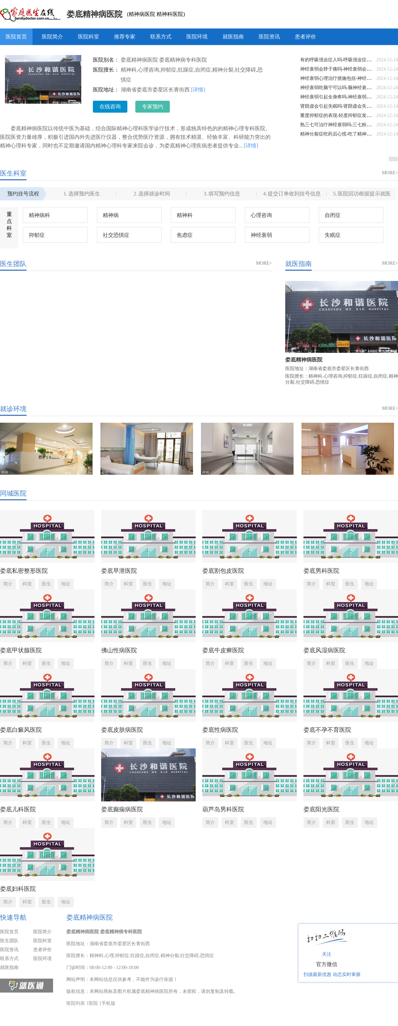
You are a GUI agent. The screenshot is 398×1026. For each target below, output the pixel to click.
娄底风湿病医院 (324, 650)
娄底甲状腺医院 (21, 650)
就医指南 (233, 36)
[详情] (198, 89)
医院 (93, 1003)
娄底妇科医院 (18, 889)
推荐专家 (124, 36)
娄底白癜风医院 (21, 730)
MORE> (390, 172)
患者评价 (305, 36)
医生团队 (9, 940)
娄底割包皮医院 (223, 570)
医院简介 (52, 36)
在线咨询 (110, 106)
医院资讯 (269, 36)
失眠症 (333, 235)
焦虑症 (185, 235)
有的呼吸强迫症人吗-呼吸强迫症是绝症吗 (342, 59)
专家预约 (152, 106)
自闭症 (333, 215)
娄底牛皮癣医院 (223, 650)
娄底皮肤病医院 (122, 730)
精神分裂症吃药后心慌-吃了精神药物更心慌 (345, 134)
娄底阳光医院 (321, 809)
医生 (46, 583)
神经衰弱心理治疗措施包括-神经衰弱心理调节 (347, 78)
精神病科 (39, 215)
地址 (65, 583)
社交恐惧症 (116, 235)
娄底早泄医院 (119, 570)
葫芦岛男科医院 (223, 809)
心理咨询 (261, 215)
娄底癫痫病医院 (122, 809)
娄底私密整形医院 (24, 570)
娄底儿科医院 (18, 809)
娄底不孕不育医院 (327, 730)
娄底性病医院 (220, 730)
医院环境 (197, 36)
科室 (27, 583)
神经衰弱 (261, 235)
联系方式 (160, 36)
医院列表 (75, 1003)
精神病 (111, 215)
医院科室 (88, 36)
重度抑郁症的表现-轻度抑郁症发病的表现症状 (347, 115)
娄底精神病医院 (94, 14)
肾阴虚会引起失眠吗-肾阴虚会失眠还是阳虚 (345, 106)
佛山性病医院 (119, 650)
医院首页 (16, 36)
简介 (8, 583)
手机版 (108, 1003)
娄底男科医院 (321, 570)
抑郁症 (37, 235)
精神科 (185, 215)
